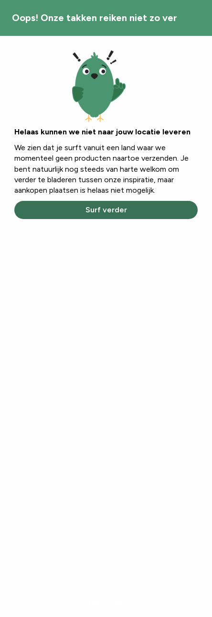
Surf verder (106, 209)
